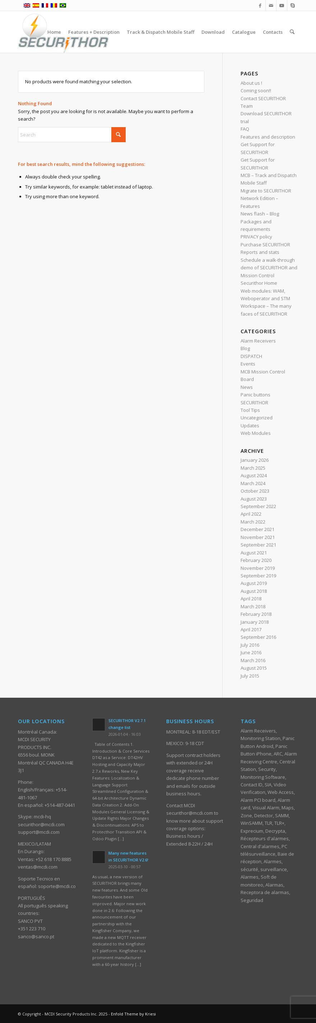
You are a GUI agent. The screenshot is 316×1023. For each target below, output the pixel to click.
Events (248, 364)
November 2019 (258, 568)
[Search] (292, 32)
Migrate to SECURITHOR (266, 190)
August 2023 (254, 499)
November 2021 (258, 537)
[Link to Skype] (292, 5)
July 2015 (250, 676)
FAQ (245, 129)
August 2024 (254, 475)
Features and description (268, 137)
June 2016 (251, 652)
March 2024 (253, 483)
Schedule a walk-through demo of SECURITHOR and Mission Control (269, 268)
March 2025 (253, 468)
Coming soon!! (256, 90)
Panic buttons (255, 394)
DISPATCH (251, 356)
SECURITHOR (254, 402)
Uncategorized (257, 417)
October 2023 (255, 491)
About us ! (251, 83)
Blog (245, 348)
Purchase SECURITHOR (265, 244)
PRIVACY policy (256, 236)
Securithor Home (259, 283)
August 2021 (254, 552)
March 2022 (253, 522)
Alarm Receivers (258, 341)
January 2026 (255, 460)
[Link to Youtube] (281, 5)
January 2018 (255, 622)
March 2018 (253, 606)
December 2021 (257, 529)
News (247, 387)
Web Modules (256, 433)
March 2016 (253, 660)
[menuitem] (54, 32)
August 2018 (254, 591)
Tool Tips (250, 410)
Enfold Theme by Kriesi (133, 1014)
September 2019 (258, 575)
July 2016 (250, 645)
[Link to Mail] (271, 5)
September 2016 (258, 637)
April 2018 (251, 598)
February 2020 (256, 560)
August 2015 (254, 668)
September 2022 (258, 506)
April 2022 (251, 514)
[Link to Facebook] (260, 5)
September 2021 (258, 544)
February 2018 (256, 614)
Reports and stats (260, 252)
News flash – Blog (260, 213)
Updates (250, 425)
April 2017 (251, 629)
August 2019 (254, 583)
